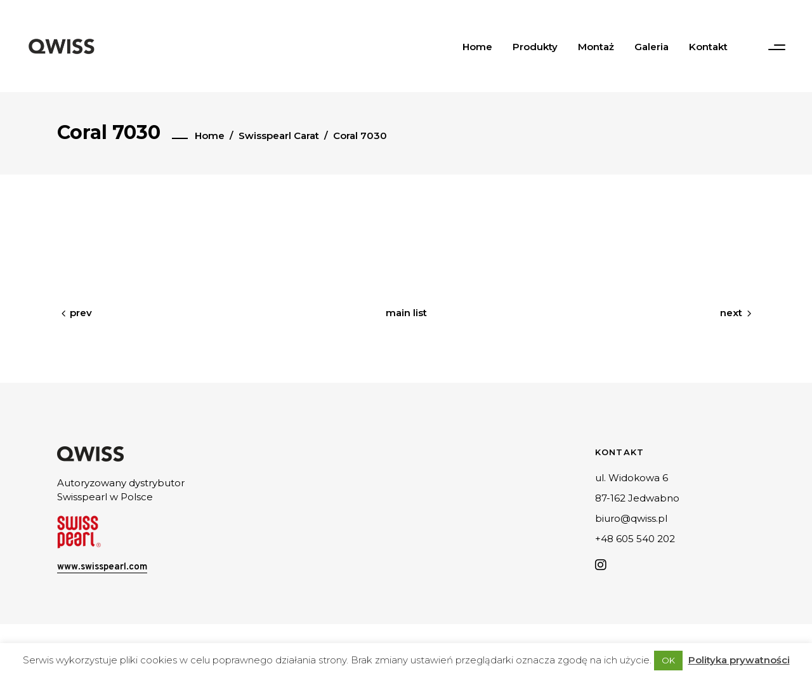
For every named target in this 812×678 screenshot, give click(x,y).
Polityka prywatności (739, 660)
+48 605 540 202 (635, 539)
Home (210, 136)
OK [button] (668, 660)
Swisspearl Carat (279, 136)
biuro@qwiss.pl (631, 518)
